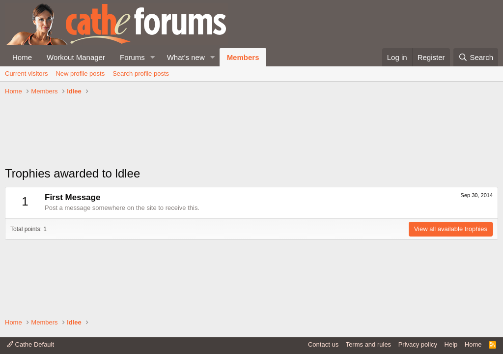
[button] (153, 57)
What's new (186, 57)
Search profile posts (140, 73)
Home (22, 57)
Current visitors (26, 73)
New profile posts (80, 73)
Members (243, 57)
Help (451, 344)
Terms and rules (368, 344)
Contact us (323, 344)
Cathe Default (30, 344)
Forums (132, 57)
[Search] (475, 57)
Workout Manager (76, 57)
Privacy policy (417, 344)
